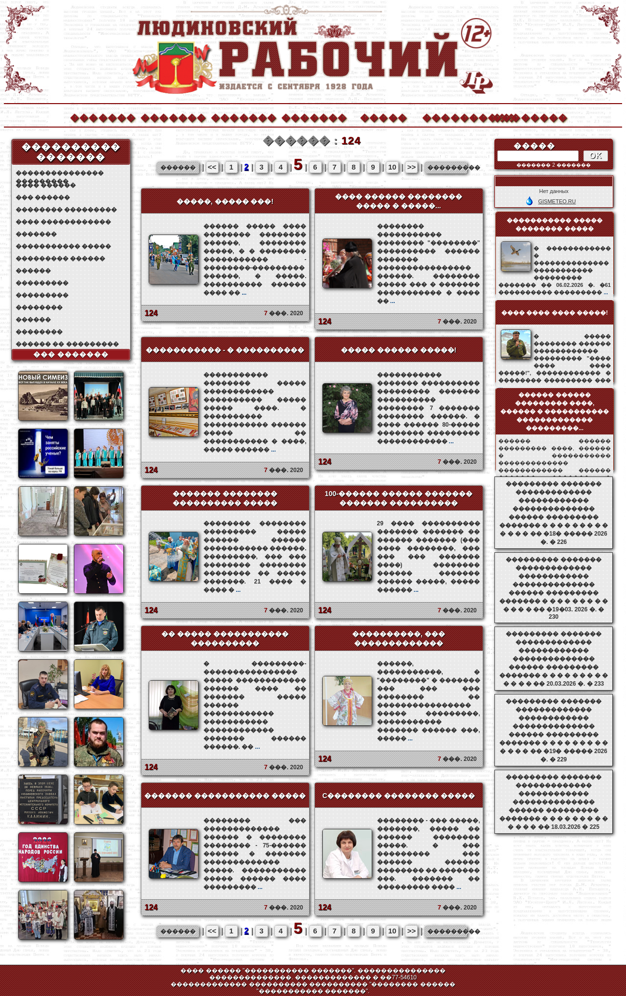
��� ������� (71, 354)
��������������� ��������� (60, 173)
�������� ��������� (66, 209)
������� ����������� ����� (225, 796)
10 (392, 167)
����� (383, 116)
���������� (454, 116)
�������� (524, 116)
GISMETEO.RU (557, 201)
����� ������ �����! (398, 350)
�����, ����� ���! (225, 201)
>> (411, 167)
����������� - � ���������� (225, 350)
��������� (42, 283)
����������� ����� (63, 246)
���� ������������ (63, 221)
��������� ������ (60, 258)
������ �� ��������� (67, 344)
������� (102, 116)
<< (212, 167)
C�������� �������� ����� (398, 796)
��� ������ (43, 197)
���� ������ (46, 185)
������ (33, 270)
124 (151, 313)
